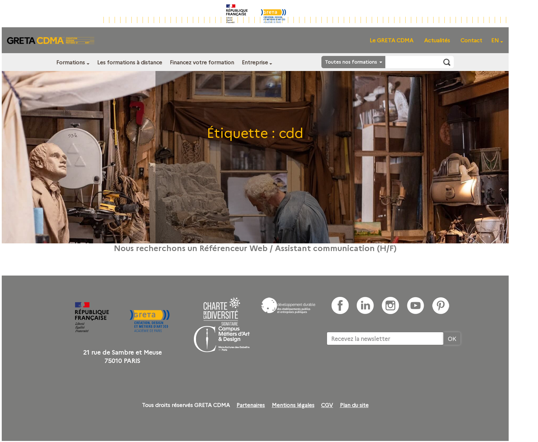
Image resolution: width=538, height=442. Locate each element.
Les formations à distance (129, 62)
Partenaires (251, 404)
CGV (327, 404)
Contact (471, 40)
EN (495, 40)
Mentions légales (293, 404)
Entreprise (255, 62)
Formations (70, 62)
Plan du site (354, 404)
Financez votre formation (202, 62)
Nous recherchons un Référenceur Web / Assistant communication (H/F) (255, 247)
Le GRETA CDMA (391, 40)
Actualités (437, 40)
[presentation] (380, 366)
